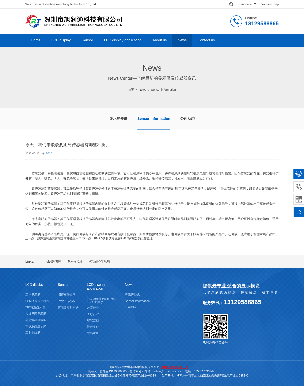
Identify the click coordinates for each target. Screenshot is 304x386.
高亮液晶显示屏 (35, 320)
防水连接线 (75, 261)
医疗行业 (93, 314)
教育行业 (93, 307)
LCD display (61, 40)
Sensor (87, 40)
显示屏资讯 (118, 119)
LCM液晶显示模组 (37, 301)
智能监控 (93, 320)
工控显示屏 (32, 294)
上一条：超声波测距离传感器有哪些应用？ (53, 238)
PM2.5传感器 (66, 301)
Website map (270, 4)
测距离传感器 (67, 294)
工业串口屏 (32, 332)
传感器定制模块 (68, 307)
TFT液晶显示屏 (35, 307)
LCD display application (123, 40)
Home (35, 40)
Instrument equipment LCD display (101, 300)
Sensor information (163, 89)
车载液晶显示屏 (35, 326)
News (182, 40)
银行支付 (93, 326)
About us (160, 40)
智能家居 (93, 333)
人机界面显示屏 (35, 313)
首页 (131, 89)
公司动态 (187, 119)
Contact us (206, 40)
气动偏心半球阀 (99, 261)
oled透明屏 (53, 261)
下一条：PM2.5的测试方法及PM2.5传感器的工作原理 (117, 238)
